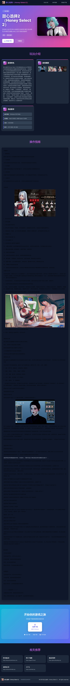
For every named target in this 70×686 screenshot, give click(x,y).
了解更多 (20, 41)
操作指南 (54, 2)
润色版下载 (64, 2)
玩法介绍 (46, 2)
